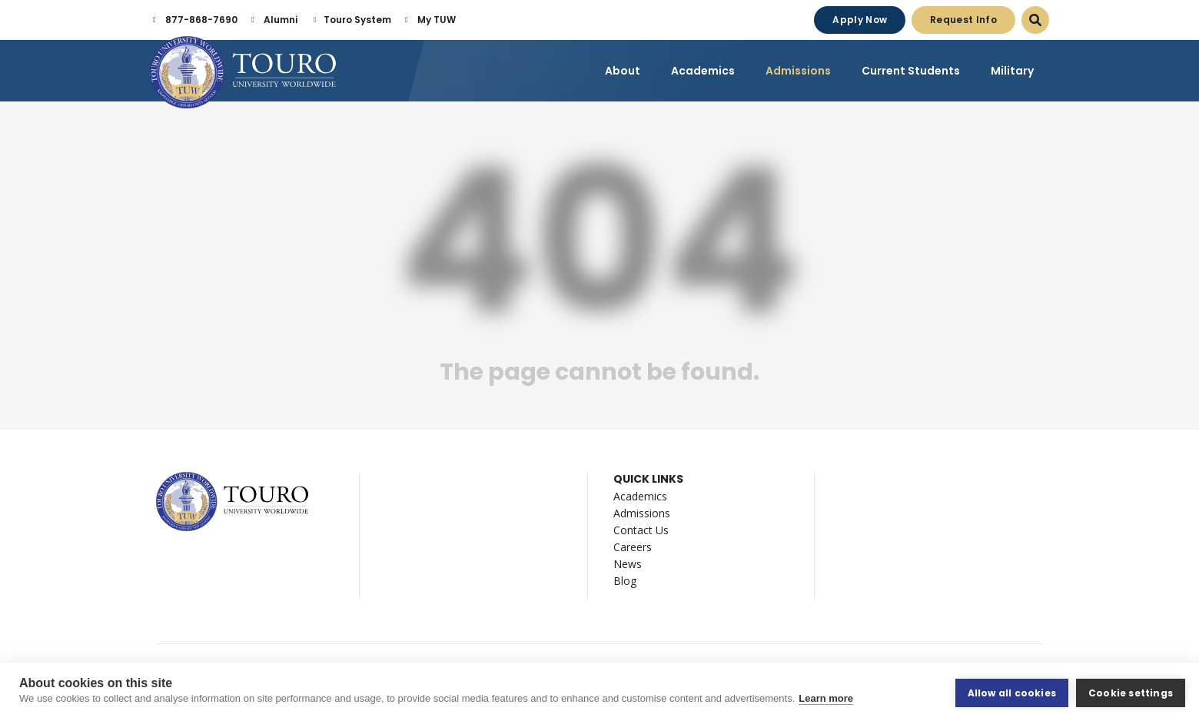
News (627, 566)
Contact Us (641, 532)
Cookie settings (1130, 692)
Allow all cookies (1012, 692)
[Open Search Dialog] (1035, 20)
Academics (640, 498)
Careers (632, 549)
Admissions (641, 515)
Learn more (826, 700)
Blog (624, 583)
